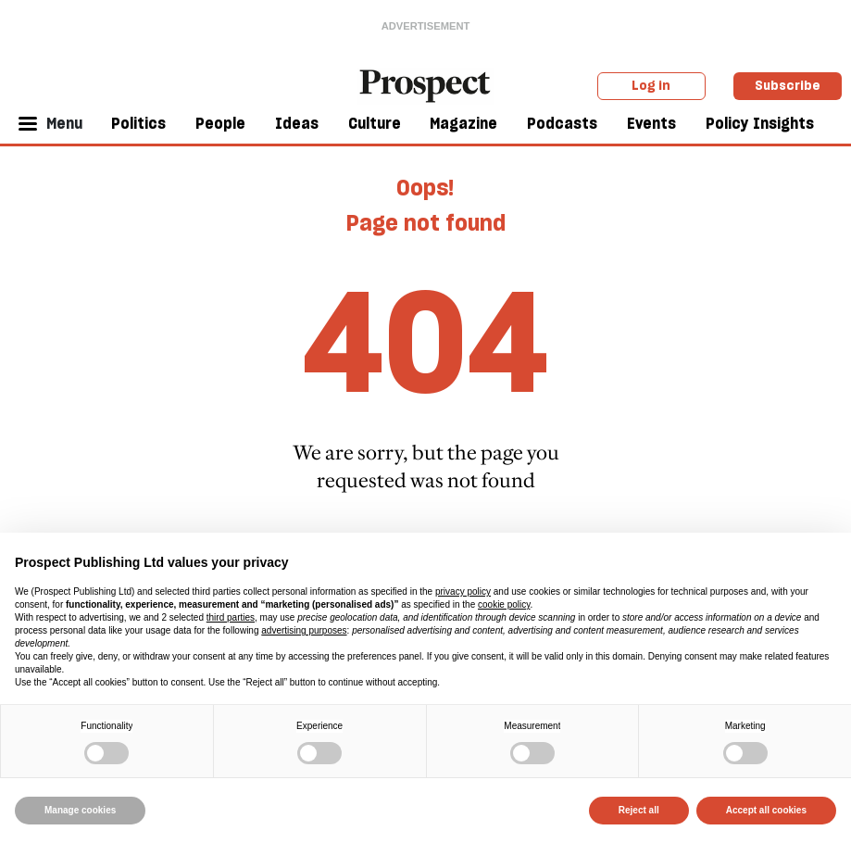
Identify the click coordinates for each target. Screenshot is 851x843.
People (220, 123)
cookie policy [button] (504, 604)
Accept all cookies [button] (766, 810)
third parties (230, 617)
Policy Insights (760, 123)
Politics (138, 123)
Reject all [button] (639, 810)
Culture (374, 123)
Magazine (463, 123)
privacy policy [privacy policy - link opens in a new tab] (463, 591)
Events (651, 123)
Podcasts (562, 123)
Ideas (297, 123)
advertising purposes (303, 630)
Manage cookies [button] (80, 810)
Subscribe (787, 85)
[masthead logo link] (425, 84)
